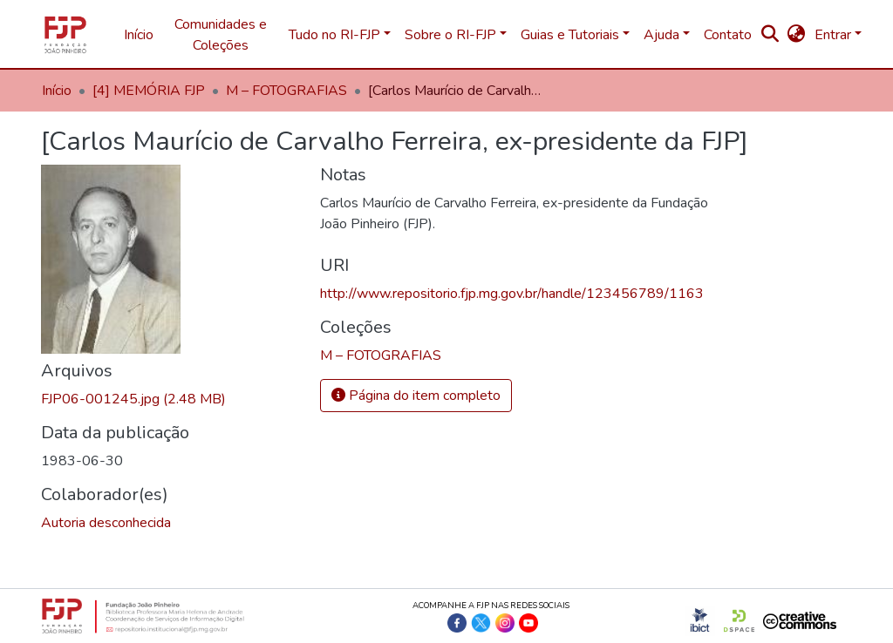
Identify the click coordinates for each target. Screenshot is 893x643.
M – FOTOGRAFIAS (286, 90)
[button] (796, 34)
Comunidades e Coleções (220, 35)
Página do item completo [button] (416, 395)
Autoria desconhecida (106, 522)
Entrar (833, 34)
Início (138, 34)
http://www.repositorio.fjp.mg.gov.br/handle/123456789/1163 (512, 293)
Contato (728, 34)
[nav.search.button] (770, 35)
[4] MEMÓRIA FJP (148, 90)
